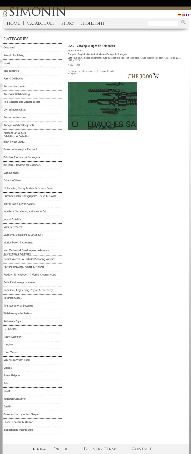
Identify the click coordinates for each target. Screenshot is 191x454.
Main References (12, 227)
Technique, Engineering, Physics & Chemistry (28, 290)
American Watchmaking (16, 94)
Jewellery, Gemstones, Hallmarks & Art (24, 211)
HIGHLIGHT (93, 23)
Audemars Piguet (13, 321)
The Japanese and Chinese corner (21, 101)
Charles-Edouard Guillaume (18, 422)
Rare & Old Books (13, 78)
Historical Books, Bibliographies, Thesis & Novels (29, 196)
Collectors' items (12, 180)
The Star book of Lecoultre (18, 305)
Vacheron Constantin (14, 398)
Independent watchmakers (18, 429)
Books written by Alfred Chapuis (21, 414)
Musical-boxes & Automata (18, 242)
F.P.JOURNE (10, 329)
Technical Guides (12, 298)
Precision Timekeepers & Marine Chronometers (29, 274)
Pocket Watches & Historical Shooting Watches (29, 259)
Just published (11, 70)
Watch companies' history (17, 313)
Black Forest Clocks (14, 141)
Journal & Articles (12, 219)
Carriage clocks (11, 172)
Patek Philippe (11, 375)
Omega (7, 367)
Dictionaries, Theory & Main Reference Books (28, 188)
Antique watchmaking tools (18, 125)
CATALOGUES (40, 23)
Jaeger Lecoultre (12, 336)
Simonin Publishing (13, 55)
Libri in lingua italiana (14, 109)
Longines (8, 344)
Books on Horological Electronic (20, 149)
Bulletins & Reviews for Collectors (22, 165)
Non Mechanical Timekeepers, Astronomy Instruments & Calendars (26, 252)
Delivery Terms (100, 449)
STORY (67, 23)
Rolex (6, 383)
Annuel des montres (14, 117)
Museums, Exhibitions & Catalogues (23, 234)
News (6, 63)
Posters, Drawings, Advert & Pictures (23, 266)
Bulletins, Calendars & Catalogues (21, 157)
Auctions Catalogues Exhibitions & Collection (16, 134)
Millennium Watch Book (16, 360)
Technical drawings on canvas (19, 282)
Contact (142, 449)
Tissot (6, 391)
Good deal (8, 47)
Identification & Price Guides (19, 203)
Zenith (7, 406)
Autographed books (14, 86)
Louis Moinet (10, 352)
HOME (13, 23)
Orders (61, 449)
